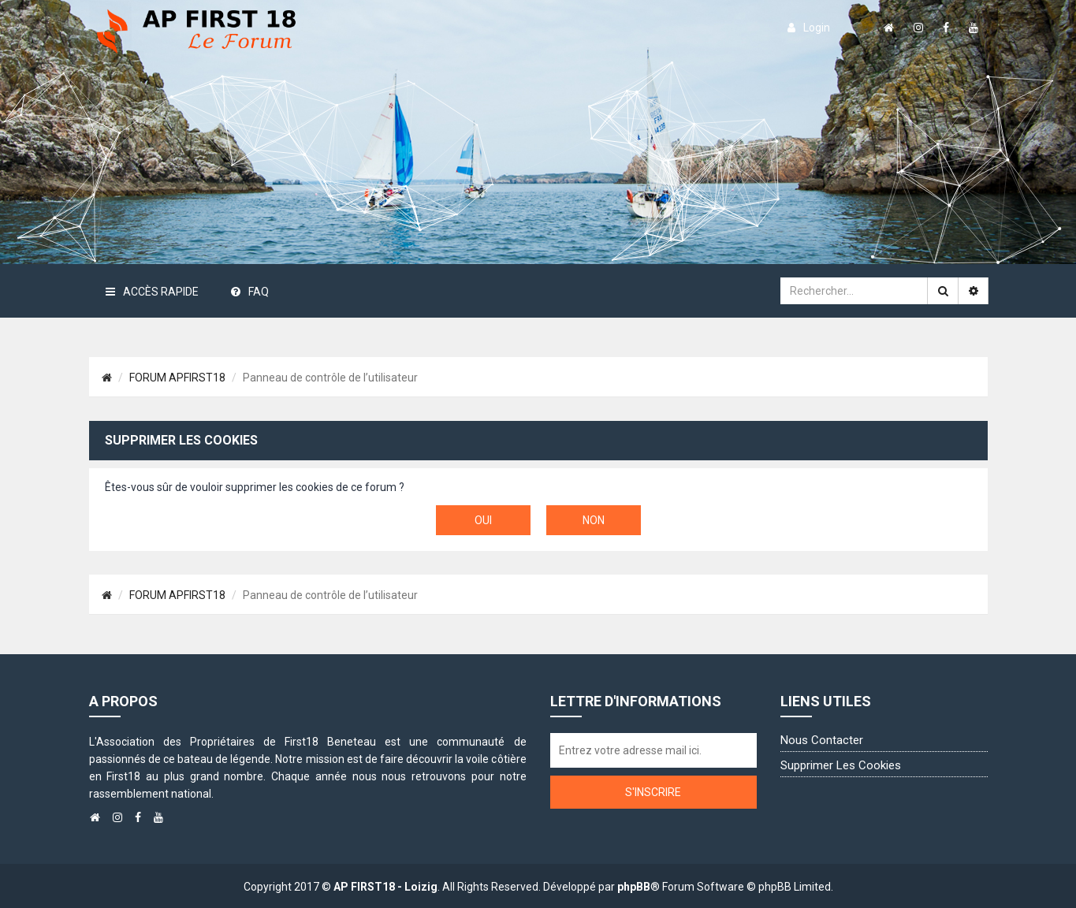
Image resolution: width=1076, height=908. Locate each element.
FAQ (250, 291)
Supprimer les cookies (840, 765)
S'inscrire (653, 792)
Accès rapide (152, 291)
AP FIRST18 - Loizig (385, 886)
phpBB (633, 886)
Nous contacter (821, 740)
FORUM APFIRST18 (177, 377)
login (808, 27)
